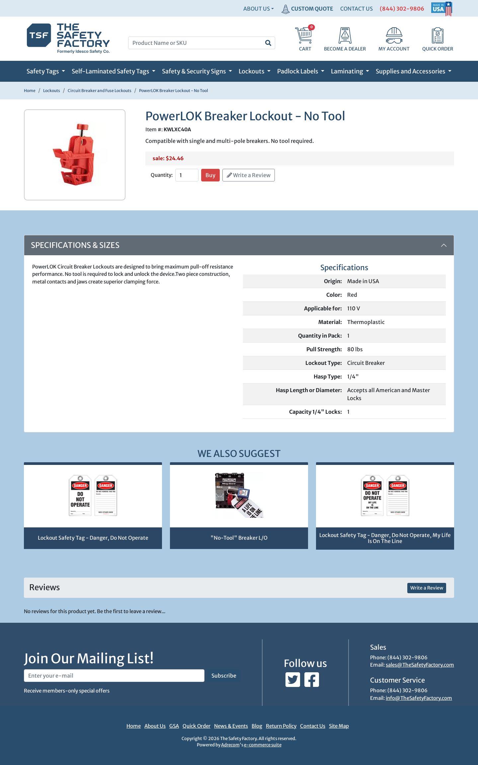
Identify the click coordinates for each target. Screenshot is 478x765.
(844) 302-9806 (402, 8)
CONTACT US (356, 8)
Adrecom (230, 745)
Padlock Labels (298, 71)
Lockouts (252, 71)
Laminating (347, 71)
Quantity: (162, 175)
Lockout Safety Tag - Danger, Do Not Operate (93, 538)
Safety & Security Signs (194, 71)
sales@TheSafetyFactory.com (420, 665)
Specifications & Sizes (75, 245)
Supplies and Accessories (411, 71)
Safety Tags (43, 71)
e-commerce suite (262, 745)
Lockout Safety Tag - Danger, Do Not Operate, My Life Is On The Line (385, 538)
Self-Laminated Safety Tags (111, 71)
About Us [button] (256, 8)
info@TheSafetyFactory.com (419, 698)
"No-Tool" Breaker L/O (239, 538)
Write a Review (249, 175)
